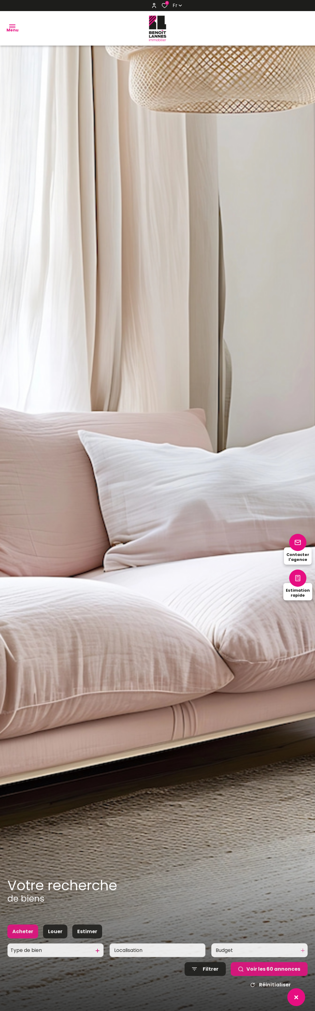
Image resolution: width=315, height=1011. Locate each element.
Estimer (87, 938)
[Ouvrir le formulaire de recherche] (205, 976)
